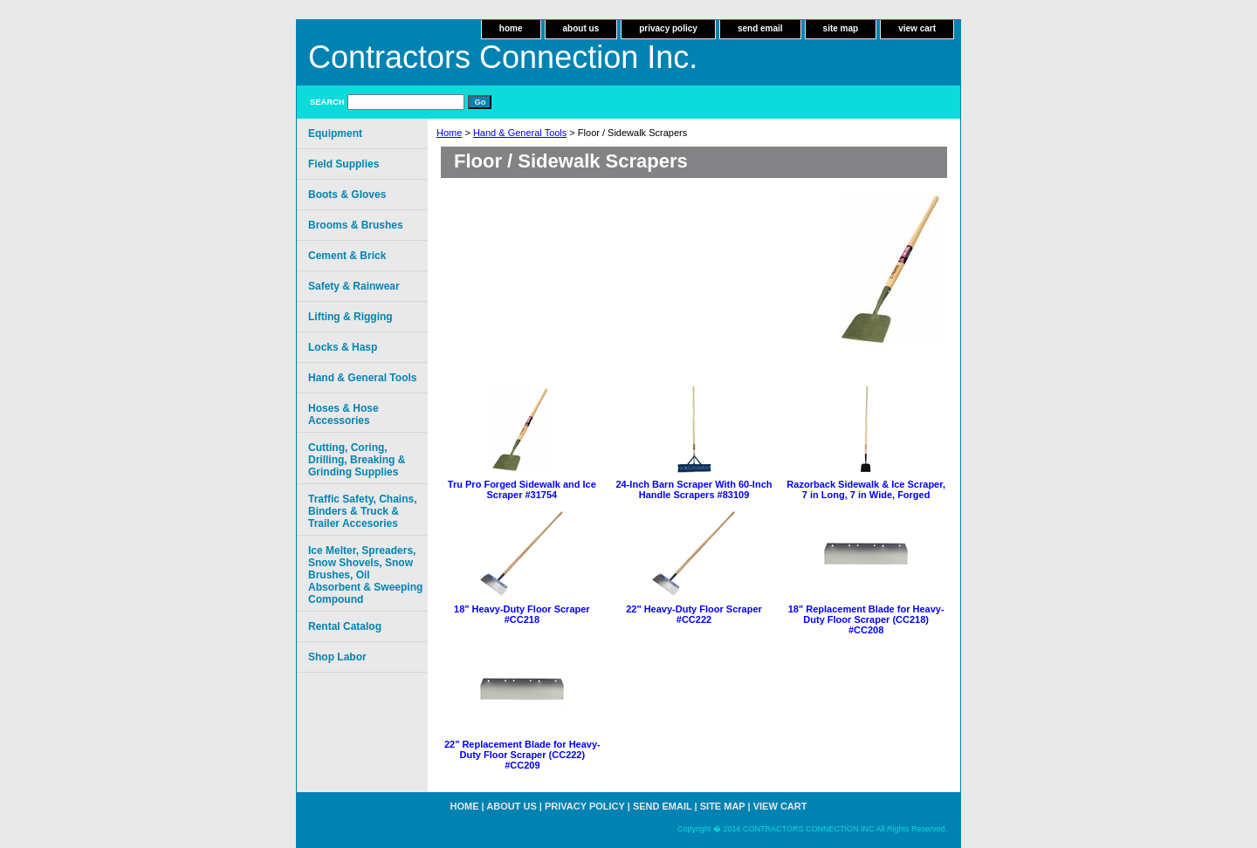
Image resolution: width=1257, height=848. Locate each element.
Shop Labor (337, 657)
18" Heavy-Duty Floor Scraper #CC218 (522, 614)
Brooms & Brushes (355, 225)
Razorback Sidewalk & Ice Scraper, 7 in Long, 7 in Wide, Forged (865, 489)
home (511, 28)
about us (581, 28)
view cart (917, 28)
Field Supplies (343, 164)
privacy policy (668, 28)
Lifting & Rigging (350, 317)
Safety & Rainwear (354, 286)
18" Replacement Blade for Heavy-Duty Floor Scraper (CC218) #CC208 (866, 619)
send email (760, 28)
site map (841, 28)
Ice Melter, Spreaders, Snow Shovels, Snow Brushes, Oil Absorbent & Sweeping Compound (365, 574)
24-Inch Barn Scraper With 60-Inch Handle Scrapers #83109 (693, 489)
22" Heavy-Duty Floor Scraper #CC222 (694, 614)
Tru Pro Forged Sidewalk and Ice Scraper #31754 (522, 489)
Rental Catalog (344, 626)
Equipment (335, 133)
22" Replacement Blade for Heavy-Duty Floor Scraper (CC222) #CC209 (522, 754)
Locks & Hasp (342, 347)
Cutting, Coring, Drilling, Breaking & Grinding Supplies (356, 459)
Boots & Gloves (347, 194)
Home (449, 132)
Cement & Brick (347, 256)
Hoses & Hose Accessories (343, 414)
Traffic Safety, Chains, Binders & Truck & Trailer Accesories (362, 511)
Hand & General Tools (520, 132)
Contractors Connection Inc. (502, 57)
